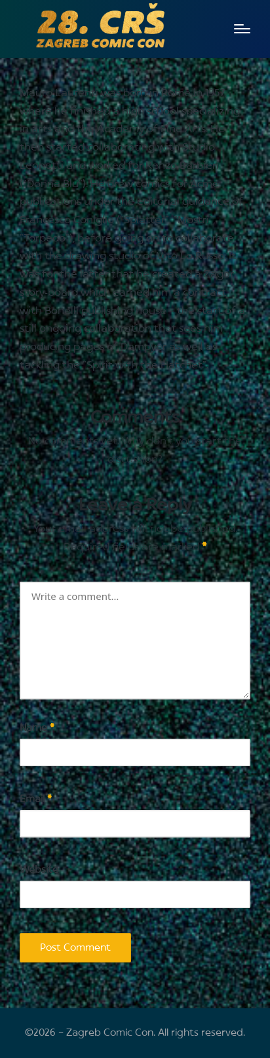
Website (39, 869)
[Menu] (242, 28)
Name (37, 727)
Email (36, 799)
